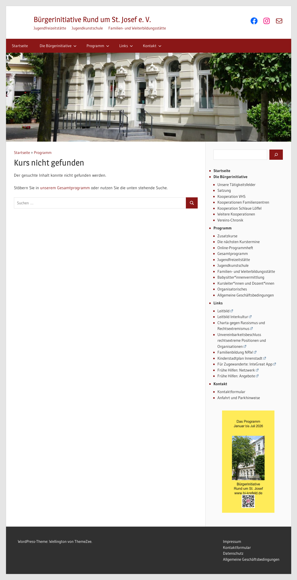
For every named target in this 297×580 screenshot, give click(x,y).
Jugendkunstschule (87, 28)
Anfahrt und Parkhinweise (238, 397)
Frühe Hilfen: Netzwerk (236, 370)
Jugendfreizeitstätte (50, 28)
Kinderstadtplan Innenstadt (239, 358)
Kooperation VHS (231, 196)
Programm (98, 45)
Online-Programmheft (235, 247)
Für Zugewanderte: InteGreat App (244, 364)
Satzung (224, 190)
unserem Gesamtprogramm (65, 187)
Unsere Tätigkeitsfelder (236, 184)
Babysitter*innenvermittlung (240, 277)
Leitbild (223, 310)
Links (126, 45)
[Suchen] (276, 155)
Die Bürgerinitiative (58, 45)
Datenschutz (233, 553)
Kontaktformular (231, 391)
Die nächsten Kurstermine (238, 241)
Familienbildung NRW (235, 352)
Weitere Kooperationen (236, 214)
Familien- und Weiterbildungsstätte (137, 28)
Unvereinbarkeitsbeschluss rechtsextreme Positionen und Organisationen (241, 340)
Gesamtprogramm (232, 253)
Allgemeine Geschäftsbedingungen (245, 295)
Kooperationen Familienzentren (243, 202)
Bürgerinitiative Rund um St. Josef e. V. (92, 19)
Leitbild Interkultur (232, 316)
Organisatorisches (232, 289)
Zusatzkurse (227, 235)
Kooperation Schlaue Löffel (239, 208)
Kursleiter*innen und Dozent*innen (245, 283)
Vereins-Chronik (230, 220)
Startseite (20, 45)
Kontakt (152, 45)
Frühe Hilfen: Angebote (236, 375)
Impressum (232, 541)
